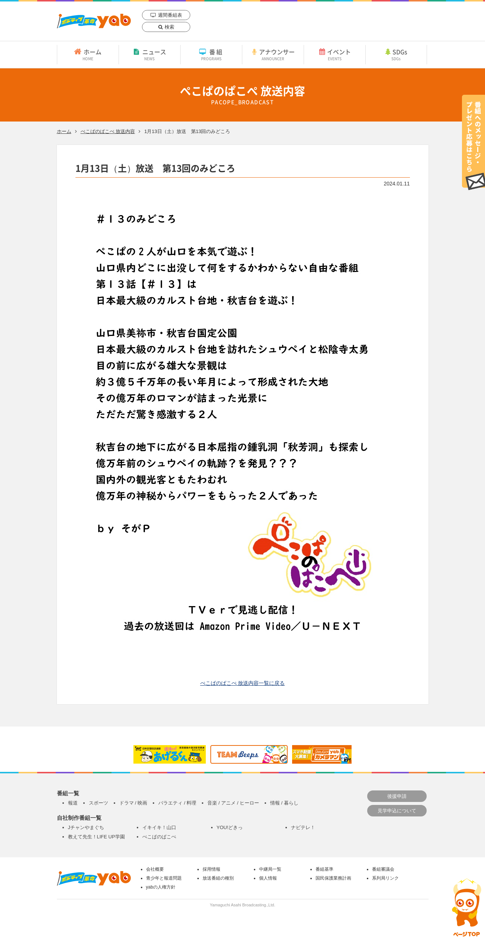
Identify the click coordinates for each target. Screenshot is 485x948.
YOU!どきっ (230, 827)
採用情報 (211, 869)
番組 (211, 54)
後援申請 (397, 796)
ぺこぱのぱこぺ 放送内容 (108, 131)
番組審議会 (383, 869)
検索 (169, 27)
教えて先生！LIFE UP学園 (96, 836)
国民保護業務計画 (333, 878)
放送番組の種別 (218, 878)
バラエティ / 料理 (177, 803)
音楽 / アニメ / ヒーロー (233, 803)
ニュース (149, 54)
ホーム (88, 54)
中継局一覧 (270, 869)
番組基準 (324, 869)
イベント (334, 54)
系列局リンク (385, 878)
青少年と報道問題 (164, 878)
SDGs (396, 54)
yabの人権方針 (160, 887)
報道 (73, 803)
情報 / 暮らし (284, 803)
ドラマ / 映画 (133, 803)
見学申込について (397, 810)
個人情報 (268, 878)
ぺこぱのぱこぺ (159, 836)
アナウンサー (273, 54)
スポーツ (98, 803)
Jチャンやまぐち (86, 827)
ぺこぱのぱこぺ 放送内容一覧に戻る (242, 683)
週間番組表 (170, 15)
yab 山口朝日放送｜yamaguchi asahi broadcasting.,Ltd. (94, 21)
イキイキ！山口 (159, 827)
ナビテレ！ (303, 827)
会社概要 (155, 869)
